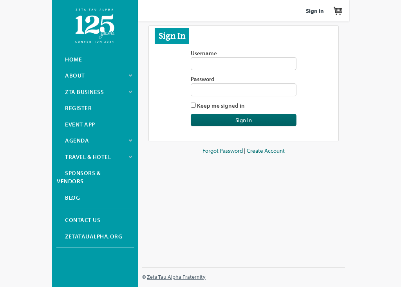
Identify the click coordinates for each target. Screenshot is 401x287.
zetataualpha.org (93, 236)
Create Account (266, 150)
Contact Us (82, 220)
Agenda (77, 140)
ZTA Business (84, 92)
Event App (80, 124)
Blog (72, 197)
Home (73, 59)
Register (78, 108)
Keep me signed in (221, 105)
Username (204, 53)
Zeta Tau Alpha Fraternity (176, 276)
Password (203, 79)
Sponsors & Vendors (79, 177)
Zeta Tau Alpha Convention (95, 25)
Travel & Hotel (88, 157)
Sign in (315, 10)
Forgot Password (222, 150)
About (75, 75)
